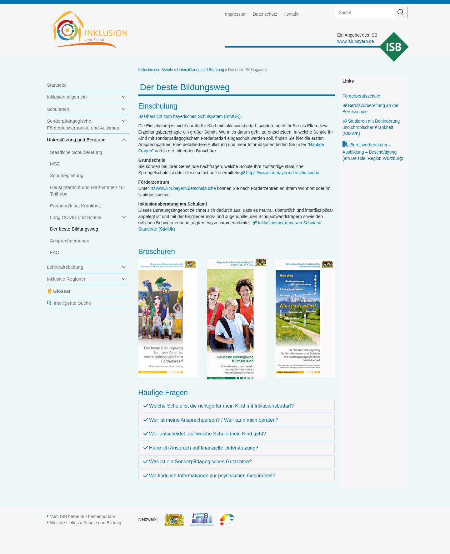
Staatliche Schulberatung (76, 152)
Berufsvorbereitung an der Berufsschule (370, 108)
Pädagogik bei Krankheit (75, 205)
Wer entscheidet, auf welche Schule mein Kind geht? (204, 433)
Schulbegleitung (66, 175)
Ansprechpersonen (69, 240)
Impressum (236, 14)
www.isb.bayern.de (355, 41)
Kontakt (290, 14)
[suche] (364, 12)
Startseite (57, 85)
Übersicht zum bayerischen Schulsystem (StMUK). (193, 116)
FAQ (54, 252)
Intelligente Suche (72, 303)
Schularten (58, 109)
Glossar (62, 291)
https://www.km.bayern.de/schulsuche (282, 172)
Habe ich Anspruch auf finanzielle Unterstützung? (200, 447)
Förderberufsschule (361, 96)
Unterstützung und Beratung (76, 139)
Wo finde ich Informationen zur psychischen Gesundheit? (209, 475)
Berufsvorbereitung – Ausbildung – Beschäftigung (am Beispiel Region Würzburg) (372, 151)
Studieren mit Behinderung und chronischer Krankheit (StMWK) (371, 127)
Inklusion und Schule (155, 70)
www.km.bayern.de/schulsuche (186, 188)
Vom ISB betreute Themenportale (82, 516)
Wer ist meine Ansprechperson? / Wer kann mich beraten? (210, 420)
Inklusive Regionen (67, 279)
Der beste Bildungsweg (74, 228)
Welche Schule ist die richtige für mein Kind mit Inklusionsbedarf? (218, 406)
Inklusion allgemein (67, 96)
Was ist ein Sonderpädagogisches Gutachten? (197, 461)
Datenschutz (265, 14)
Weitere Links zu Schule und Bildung (85, 522)
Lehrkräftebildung (65, 267)
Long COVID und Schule (75, 217)
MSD (55, 163)
